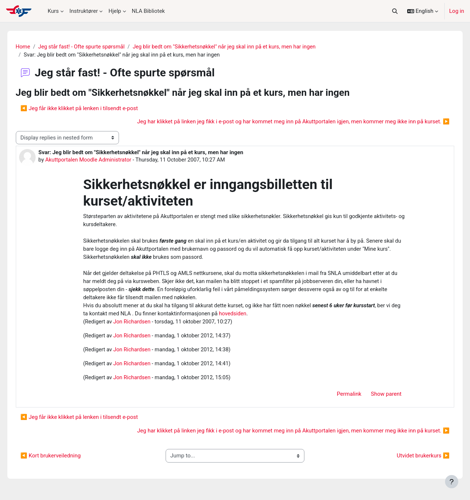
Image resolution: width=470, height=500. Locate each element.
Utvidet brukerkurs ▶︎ (412, 459)
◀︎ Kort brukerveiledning (61, 459)
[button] (394, 11)
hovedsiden (246, 316)
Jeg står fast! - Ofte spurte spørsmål (93, 46)
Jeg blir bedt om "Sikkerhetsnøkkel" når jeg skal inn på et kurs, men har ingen (238, 46)
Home (33, 46)
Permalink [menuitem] (349, 397)
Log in (456, 11)
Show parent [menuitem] (386, 397)
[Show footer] (451, 481)
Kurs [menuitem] (53, 11)
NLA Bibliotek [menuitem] (148, 11)
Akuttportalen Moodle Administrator (100, 160)
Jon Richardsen (133, 324)
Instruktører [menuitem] (83, 11)
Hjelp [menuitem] (114, 11)
